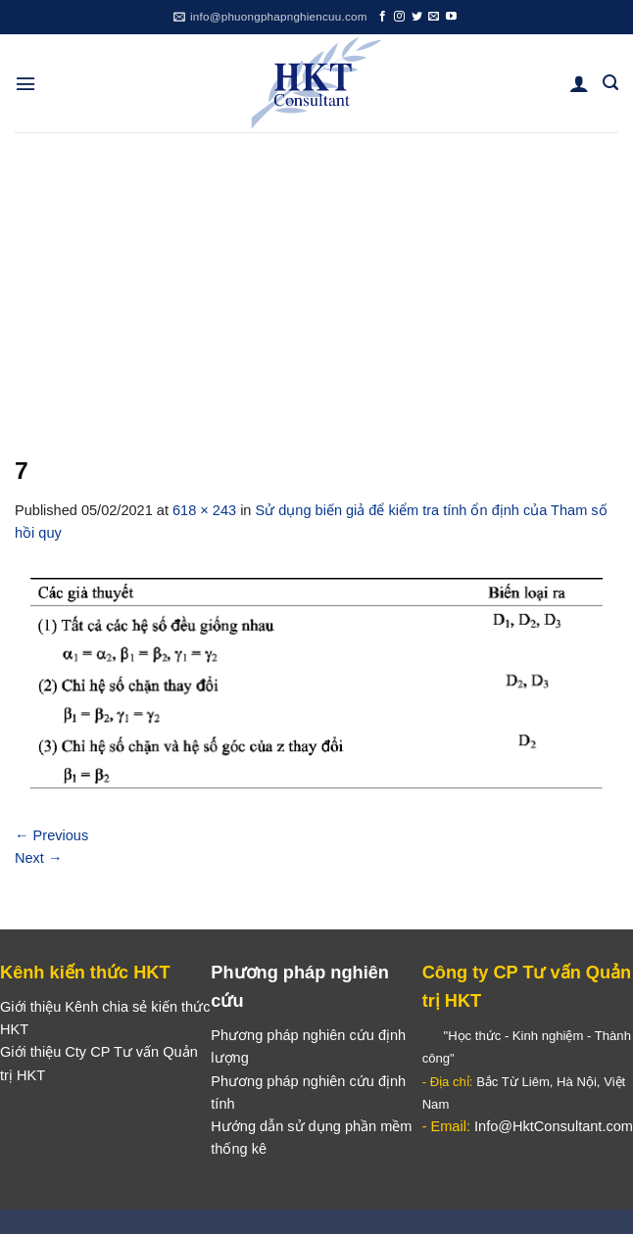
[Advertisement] (316, 279)
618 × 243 (204, 510)
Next (39, 858)
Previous (51, 835)
